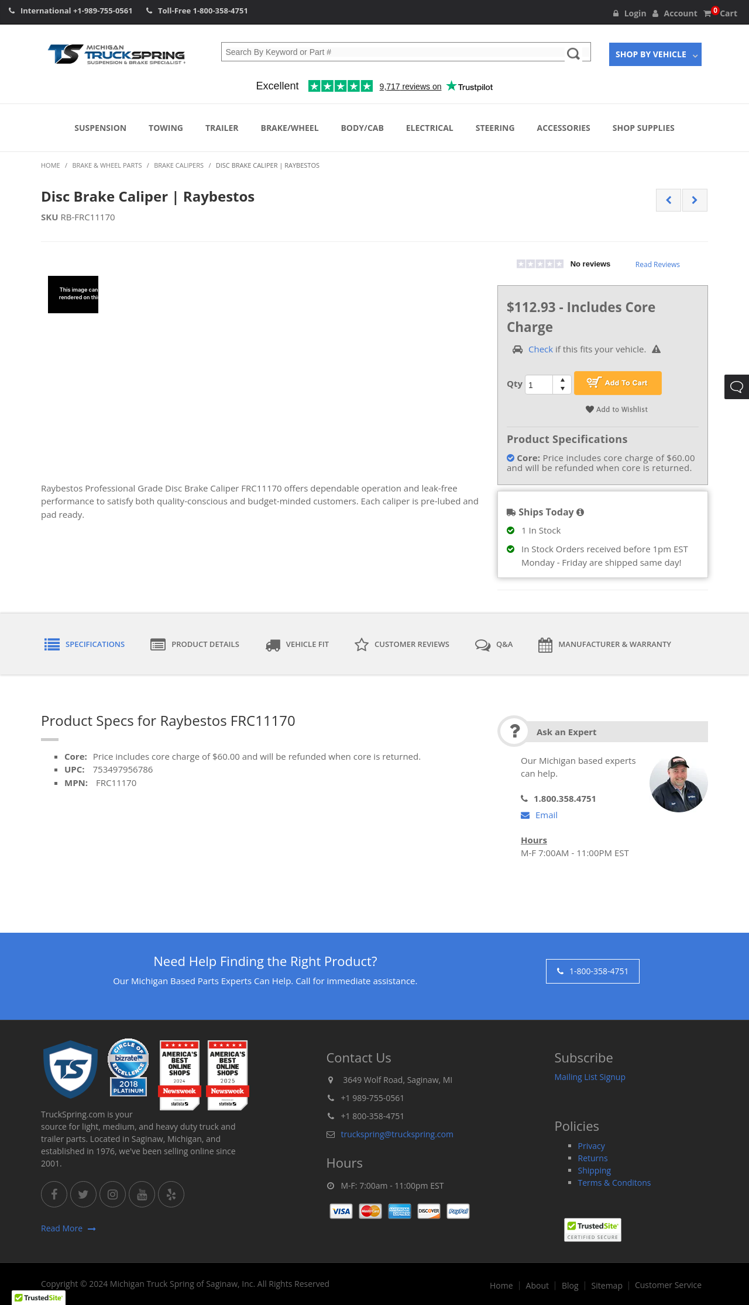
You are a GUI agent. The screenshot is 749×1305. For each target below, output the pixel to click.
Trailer (222, 127)
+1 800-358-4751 (373, 1115)
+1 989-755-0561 (373, 1097)
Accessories (563, 127)
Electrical (429, 127)
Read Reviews (657, 264)
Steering (495, 127)
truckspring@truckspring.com (397, 1134)
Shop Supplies (644, 127)
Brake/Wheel (289, 127)
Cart (720, 13)
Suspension (100, 127)
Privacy (591, 1145)
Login (630, 13)
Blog (570, 1285)
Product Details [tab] (194, 645)
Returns (593, 1158)
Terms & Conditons (614, 1182)
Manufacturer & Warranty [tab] (604, 645)
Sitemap (607, 1285)
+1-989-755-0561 (103, 10)
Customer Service (668, 1285)
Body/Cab (362, 127)
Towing (166, 127)
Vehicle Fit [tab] (297, 645)
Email (539, 815)
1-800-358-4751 (220, 10)
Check (540, 349)
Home (501, 1285)
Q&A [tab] (494, 645)
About (537, 1285)
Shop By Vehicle (651, 54)
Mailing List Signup (590, 1076)
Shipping (594, 1170)
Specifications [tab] (84, 645)
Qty (515, 383)
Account (675, 13)
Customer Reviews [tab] (402, 645)
